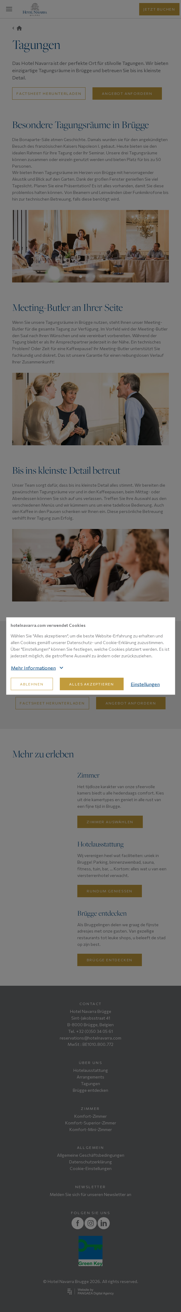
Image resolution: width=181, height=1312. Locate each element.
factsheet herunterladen (48, 93)
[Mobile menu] (9, 9)
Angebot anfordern (127, 93)
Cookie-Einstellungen (91, 1168)
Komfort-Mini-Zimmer (90, 1129)
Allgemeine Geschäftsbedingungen (90, 1155)
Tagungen (90, 1083)
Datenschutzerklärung (90, 1161)
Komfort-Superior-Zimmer (90, 1122)
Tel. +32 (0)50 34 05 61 (90, 1031)
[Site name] (35, 9)
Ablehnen (31, 684)
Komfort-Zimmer (90, 1116)
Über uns (90, 1062)
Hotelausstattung (90, 1070)
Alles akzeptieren (91, 684)
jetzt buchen (159, 9)
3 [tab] (94, 276)
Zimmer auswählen (110, 822)
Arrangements (90, 1076)
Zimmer (90, 1108)
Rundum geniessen (109, 891)
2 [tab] (87, 276)
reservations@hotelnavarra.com (90, 1037)
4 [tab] (100, 276)
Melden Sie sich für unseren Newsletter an (90, 1194)
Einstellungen (145, 684)
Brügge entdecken (109, 960)
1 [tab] (80, 276)
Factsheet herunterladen (52, 703)
